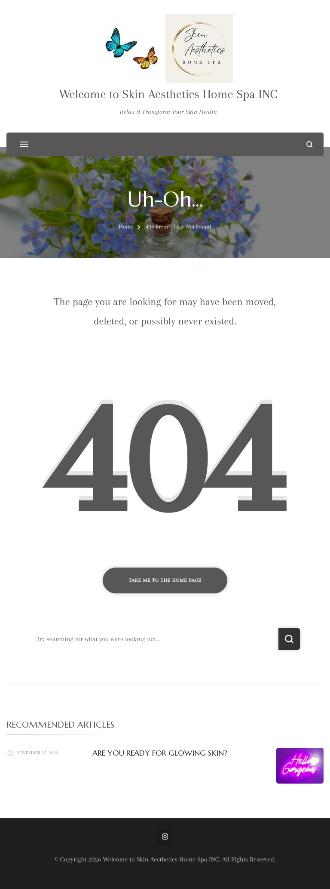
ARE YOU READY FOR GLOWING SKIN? (159, 753)
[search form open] (309, 144)
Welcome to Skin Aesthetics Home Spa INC (168, 94)
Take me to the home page (165, 580)
